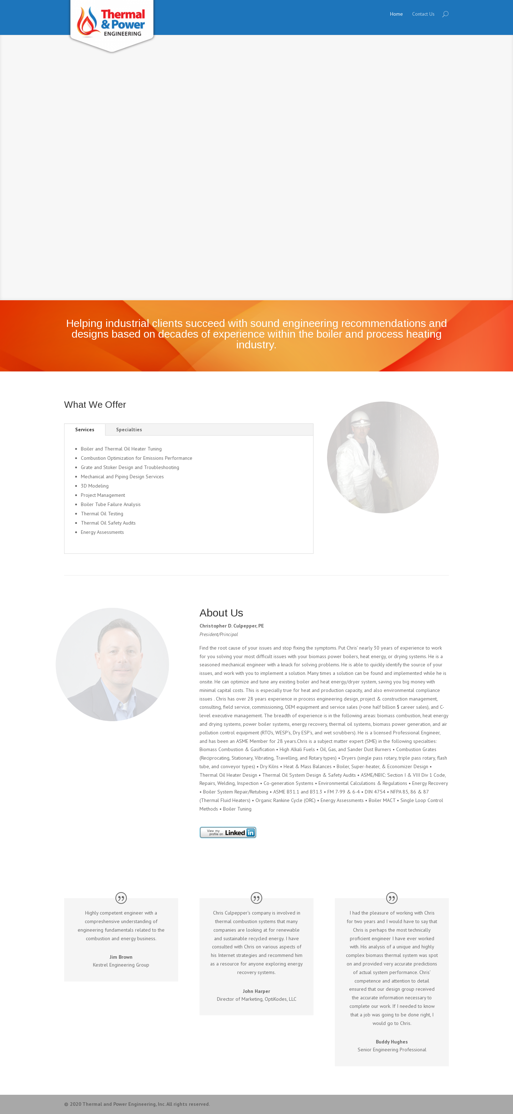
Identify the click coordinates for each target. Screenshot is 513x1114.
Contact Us (423, 14)
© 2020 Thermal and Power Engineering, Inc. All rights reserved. (137, 1104)
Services (84, 429)
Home (396, 14)
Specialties (129, 429)
